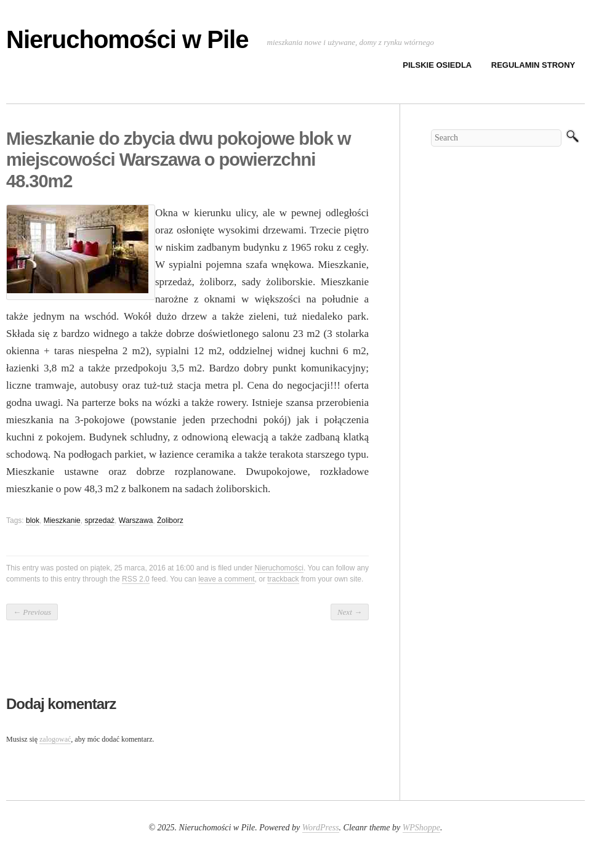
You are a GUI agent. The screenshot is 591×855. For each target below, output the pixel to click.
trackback (283, 579)
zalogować (55, 739)
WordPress (320, 827)
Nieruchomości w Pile (127, 39)
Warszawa (136, 520)
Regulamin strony (533, 65)
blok (32, 520)
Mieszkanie (62, 520)
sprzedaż (99, 520)
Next (349, 612)
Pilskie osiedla (437, 65)
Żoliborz (170, 520)
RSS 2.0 (136, 579)
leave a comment (226, 579)
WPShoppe (421, 827)
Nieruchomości (279, 568)
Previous (32, 612)
